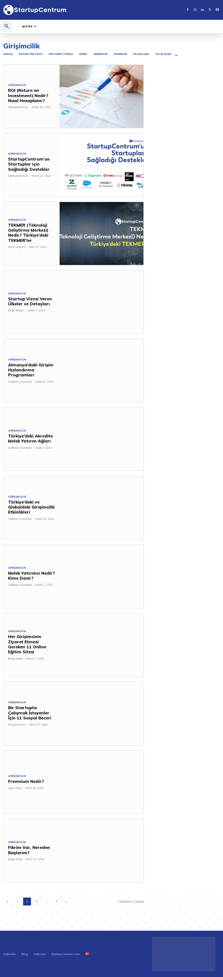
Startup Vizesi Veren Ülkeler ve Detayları (28, 301)
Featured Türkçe (61, 54)
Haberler (120, 54)
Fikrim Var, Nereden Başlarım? (27, 850)
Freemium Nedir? (24, 781)
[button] (6, 26)
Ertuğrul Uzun (17, 724)
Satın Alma (163, 54)
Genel (83, 54)
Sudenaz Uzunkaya (20, 378)
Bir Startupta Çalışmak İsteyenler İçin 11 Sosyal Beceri (31, 712)
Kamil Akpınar (16, 246)
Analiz (8, 54)
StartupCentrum (18, 107)
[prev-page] (7, 901)
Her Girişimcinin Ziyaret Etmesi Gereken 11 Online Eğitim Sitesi (30, 644)
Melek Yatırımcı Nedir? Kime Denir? (29, 575)
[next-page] (66, 901)
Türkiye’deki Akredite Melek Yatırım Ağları (28, 438)
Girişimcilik (17, 85)
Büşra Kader (15, 655)
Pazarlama (141, 54)
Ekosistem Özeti (30, 54)
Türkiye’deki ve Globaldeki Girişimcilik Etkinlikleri (28, 506)
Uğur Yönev (15, 788)
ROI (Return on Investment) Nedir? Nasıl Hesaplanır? (31, 95)
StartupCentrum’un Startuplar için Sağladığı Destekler (31, 163)
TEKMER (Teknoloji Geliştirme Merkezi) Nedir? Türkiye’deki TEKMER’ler (26, 232)
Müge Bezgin (16, 310)
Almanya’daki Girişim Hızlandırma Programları (31, 369)
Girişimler (100, 54)
